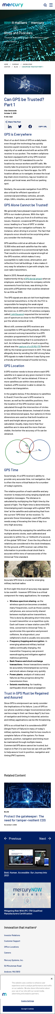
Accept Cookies (27, 1009)
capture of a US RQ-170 (30, 346)
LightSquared (17, 314)
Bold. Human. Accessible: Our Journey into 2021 (27, 860)
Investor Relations (12, 935)
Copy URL (43, 126)
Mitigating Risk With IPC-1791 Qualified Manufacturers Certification (27, 898)
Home (6, 64)
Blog (16, 67)
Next (45, 838)
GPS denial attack (33, 278)
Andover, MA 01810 (12, 972)
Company (15, 64)
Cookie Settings (27, 1001)
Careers (7, 952)
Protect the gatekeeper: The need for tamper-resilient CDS (25, 818)
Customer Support (12, 941)
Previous (12, 838)
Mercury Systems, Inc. (13, 960)
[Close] (52, 979)
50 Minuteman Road (12, 966)
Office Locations (11, 947)
